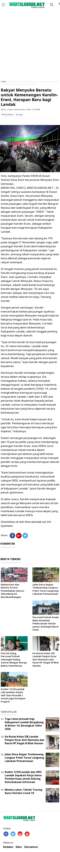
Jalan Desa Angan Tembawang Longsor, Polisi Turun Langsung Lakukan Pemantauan (45, 589)
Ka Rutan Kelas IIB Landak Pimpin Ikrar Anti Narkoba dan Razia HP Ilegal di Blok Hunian (45, 659)
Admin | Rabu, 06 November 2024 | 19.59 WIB (20, 109)
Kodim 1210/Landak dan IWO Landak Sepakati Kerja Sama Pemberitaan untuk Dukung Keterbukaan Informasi (23, 777)
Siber (19, 847)
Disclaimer (31, 847)
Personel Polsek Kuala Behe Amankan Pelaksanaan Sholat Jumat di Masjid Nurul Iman (45, 623)
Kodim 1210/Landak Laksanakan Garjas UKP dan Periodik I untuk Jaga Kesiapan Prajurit (13, 695)
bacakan (7, 114)
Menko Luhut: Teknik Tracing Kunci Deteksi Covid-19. (23, 791)
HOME (3, 81)
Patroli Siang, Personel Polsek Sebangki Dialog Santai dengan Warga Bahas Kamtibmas (14, 659)
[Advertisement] (30, 46)
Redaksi (8, 847)
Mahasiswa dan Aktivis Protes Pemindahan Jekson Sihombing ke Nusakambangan (12, 591)
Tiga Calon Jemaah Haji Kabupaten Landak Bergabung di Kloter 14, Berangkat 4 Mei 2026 (24, 724)
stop (19, 114)
